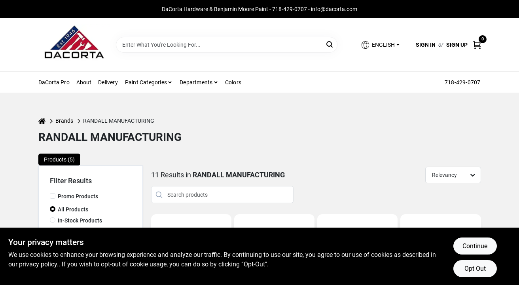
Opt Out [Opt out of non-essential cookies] (475, 268)
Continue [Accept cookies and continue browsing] (474, 246)
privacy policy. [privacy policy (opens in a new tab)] (39, 264)
